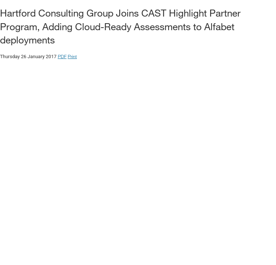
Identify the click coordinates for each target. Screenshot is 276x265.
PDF (62, 56)
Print (72, 56)
